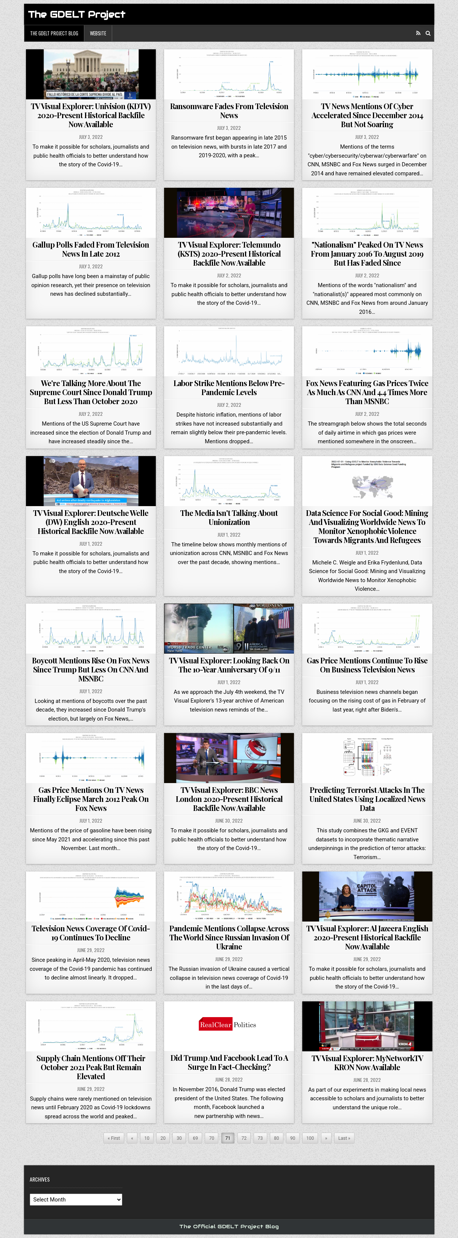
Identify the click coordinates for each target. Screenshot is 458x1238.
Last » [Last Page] (344, 1138)
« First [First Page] (114, 1138)
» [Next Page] (326, 1138)
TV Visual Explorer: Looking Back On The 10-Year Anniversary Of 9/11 (229, 664)
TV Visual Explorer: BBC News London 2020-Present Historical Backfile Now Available (229, 799)
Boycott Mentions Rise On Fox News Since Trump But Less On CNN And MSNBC (90, 669)
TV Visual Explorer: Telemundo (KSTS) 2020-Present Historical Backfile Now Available (229, 253)
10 (146, 1138)
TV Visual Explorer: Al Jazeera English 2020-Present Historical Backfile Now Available (367, 937)
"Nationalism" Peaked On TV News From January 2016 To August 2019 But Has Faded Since (367, 253)
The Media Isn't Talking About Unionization (229, 517)
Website (98, 33)
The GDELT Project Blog (54, 33)
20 (163, 1138)
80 (276, 1138)
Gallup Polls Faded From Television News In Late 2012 (90, 249)
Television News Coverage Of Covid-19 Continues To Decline (91, 932)
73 (260, 1138)
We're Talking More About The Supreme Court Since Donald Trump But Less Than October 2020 (91, 392)
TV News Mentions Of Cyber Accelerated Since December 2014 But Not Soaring (367, 115)
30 (179, 1138)
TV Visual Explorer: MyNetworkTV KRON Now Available (367, 1062)
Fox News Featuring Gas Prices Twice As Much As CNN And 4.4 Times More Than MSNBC (367, 392)
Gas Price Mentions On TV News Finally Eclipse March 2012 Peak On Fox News (91, 799)
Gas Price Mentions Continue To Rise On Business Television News (367, 664)
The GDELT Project (76, 14)
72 (244, 1138)
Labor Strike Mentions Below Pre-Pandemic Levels (229, 387)
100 (310, 1138)
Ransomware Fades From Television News (229, 110)
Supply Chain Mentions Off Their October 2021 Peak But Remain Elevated (91, 1067)
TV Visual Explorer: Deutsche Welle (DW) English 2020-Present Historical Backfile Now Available (90, 522)
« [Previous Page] (132, 1138)
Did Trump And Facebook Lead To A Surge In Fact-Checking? (229, 1062)
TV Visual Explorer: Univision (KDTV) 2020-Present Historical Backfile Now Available (91, 115)
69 (195, 1138)
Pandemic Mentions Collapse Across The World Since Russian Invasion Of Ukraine (229, 937)
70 (212, 1138)
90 (292, 1138)
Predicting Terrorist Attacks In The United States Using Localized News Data (367, 799)
